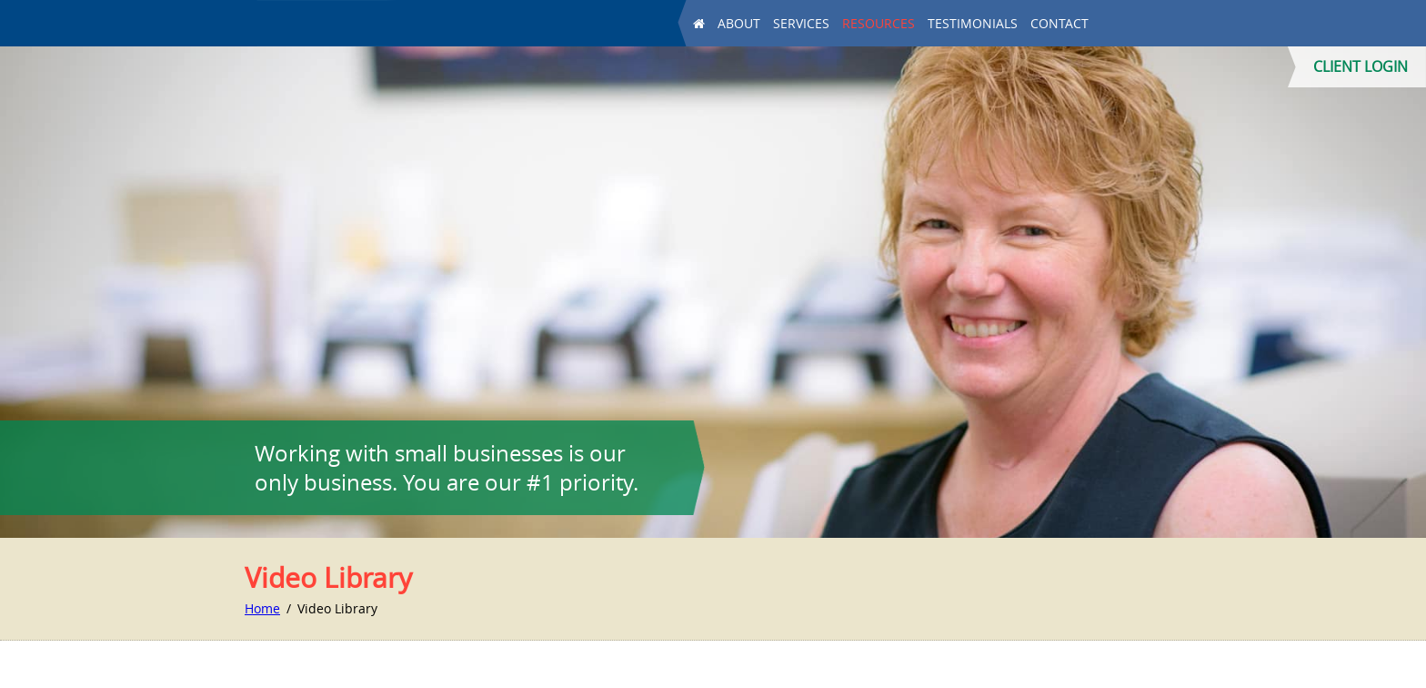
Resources (878, 24)
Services (801, 24)
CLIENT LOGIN (1360, 66)
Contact (1059, 24)
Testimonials (973, 24)
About (739, 24)
